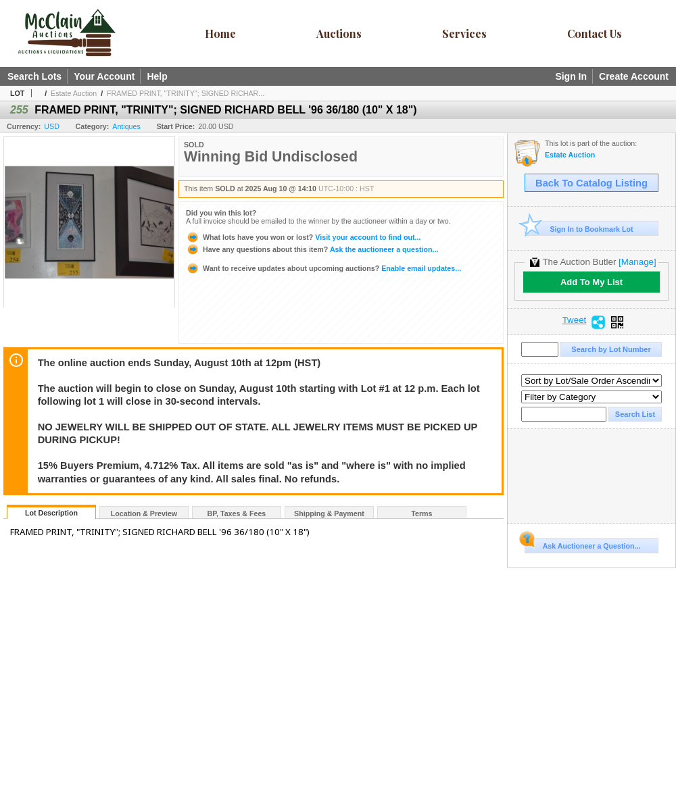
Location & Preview (144, 513)
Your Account (104, 76)
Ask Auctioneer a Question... (582, 544)
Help (157, 76)
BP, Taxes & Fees (237, 513)
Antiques (126, 126)
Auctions (339, 33)
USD (51, 126)
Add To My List (591, 282)
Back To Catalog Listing (591, 183)
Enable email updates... (323, 268)
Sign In (571, 76)
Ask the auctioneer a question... (312, 249)
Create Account (634, 76)
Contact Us (594, 33)
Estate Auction (74, 93)
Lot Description (51, 513)
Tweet (574, 320)
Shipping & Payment (329, 513)
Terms (421, 513)
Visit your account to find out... (303, 237)
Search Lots (34, 76)
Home (220, 33)
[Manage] (637, 262)
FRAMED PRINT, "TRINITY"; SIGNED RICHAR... (185, 93)
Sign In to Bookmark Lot (579, 228)
